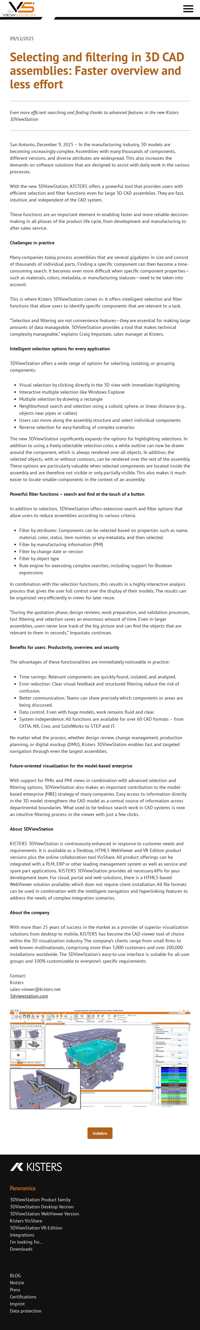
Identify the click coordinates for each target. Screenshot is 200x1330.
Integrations (22, 1235)
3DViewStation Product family (40, 1200)
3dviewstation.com (29, 996)
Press (15, 1290)
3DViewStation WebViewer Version (44, 1214)
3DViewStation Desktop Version (42, 1207)
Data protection (25, 1311)
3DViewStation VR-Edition (36, 1228)
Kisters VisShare (26, 1221)
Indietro (100, 1133)
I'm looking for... (26, 1242)
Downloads (21, 1249)
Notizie (17, 1283)
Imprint (17, 1304)
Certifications (23, 1297)
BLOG (15, 1276)
